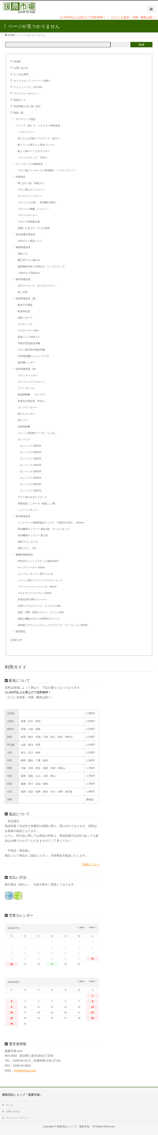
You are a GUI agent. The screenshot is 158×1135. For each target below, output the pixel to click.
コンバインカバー (27, 407)
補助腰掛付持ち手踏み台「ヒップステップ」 (42, 266)
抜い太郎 (23, 292)
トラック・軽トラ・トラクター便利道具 (38, 125)
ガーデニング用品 (25, 119)
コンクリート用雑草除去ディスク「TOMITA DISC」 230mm (51, 522)
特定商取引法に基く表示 (27, 106)
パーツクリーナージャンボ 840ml (37, 586)
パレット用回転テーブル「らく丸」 (37, 433)
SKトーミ (23, 420)
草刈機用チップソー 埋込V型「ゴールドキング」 (45, 529)
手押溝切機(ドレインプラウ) (33, 356)
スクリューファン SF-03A (28, 87)
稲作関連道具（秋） (27, 369)
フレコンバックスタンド (31, 381)
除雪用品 (21, 631)
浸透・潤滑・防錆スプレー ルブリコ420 (41, 612)
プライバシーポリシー (26, 93)
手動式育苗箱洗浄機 (29, 343)
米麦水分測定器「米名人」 (32, 401)
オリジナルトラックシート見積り (32, 80)
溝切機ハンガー (26, 362)
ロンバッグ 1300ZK (30, 458)
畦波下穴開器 (25, 304)
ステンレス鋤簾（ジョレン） (34, 208)
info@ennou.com (25, 1070)
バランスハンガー (27, 375)
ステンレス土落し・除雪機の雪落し (37, 202)
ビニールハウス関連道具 (29, 164)
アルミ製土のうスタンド (31, 189)
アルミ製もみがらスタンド (32, 497)
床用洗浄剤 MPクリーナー (32, 599)
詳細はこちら (90, 864)
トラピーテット (26, 132)
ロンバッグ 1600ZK (30, 471)
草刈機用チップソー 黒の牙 (33, 535)
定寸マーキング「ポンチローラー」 (37, 285)
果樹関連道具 (23, 247)
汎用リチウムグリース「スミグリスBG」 (40, 605)
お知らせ (16, 639)
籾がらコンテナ (26, 413)
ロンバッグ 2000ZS (30, 490)
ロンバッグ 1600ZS (30, 477)
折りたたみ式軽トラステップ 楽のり (39, 138)
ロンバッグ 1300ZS (30, 465)
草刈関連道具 (23, 516)
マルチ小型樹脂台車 (29, 221)
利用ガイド (20, 100)
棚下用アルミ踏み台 (29, 260)
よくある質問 (21, 74)
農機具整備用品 (24, 554)
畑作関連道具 (23, 279)
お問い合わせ (21, 68)
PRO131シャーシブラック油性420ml (38, 561)
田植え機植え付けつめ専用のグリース (39, 618)
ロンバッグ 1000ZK (30, 445)
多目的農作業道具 (25, 234)
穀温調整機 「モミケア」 (32, 394)
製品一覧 (18, 112)
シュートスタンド (27, 509)
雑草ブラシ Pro (27, 548)
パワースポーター (27, 215)
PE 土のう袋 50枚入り (31, 183)
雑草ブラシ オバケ (28, 541)
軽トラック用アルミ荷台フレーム (36, 144)
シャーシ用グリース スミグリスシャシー (40, 580)
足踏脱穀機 (24, 426)
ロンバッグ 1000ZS (30, 452)
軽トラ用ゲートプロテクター (34, 151)
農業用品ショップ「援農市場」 (74, 1126)
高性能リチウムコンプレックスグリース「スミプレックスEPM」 (54, 625)
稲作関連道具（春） (27, 298)
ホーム (9, 1105)
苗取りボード (25, 317)
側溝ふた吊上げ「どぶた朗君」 (35, 228)
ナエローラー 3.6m (28, 330)
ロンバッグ (24, 439)
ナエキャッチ (25, 324)
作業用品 (21, 176)
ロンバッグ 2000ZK (30, 484)
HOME (17, 61)
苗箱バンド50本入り (29, 337)
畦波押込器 (24, 311)
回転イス (23, 253)
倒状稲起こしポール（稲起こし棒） (37, 503)
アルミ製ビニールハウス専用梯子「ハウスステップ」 (47, 170)
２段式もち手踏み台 (29, 272)
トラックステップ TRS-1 (32, 157)
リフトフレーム (26, 388)
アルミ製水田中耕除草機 (31, 349)
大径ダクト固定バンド (30, 240)
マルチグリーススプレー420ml (35, 593)
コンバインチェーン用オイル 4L (35, 573)
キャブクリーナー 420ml (31, 567)
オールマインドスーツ (30, 196)
